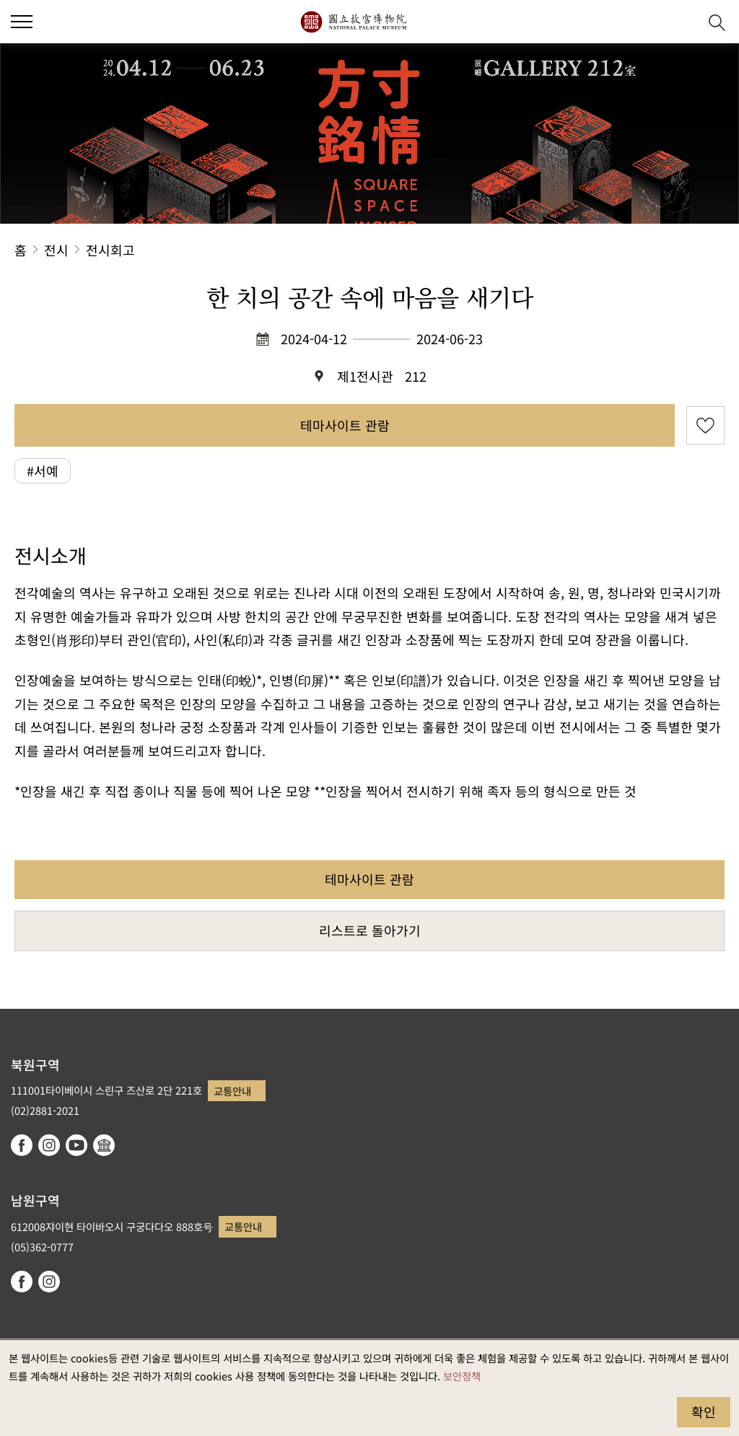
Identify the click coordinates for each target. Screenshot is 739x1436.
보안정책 (462, 1375)
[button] (681, 22)
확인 (703, 1411)
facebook (21, 1145)
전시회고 (110, 249)
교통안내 (232, 1090)
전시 (56, 249)
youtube (76, 1145)
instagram (49, 1145)
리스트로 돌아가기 (370, 930)
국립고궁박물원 (353, 21)
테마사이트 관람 (345, 425)
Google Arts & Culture (104, 1145)
